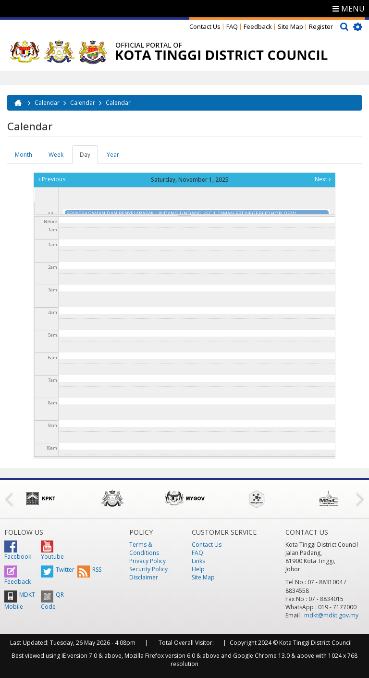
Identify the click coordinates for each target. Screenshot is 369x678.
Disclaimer (143, 577)
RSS (89, 569)
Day (89, 157)
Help (198, 569)
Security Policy (148, 569)
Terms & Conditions (144, 548)
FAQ (232, 26)
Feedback (258, 26)
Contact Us (205, 26)
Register (321, 26)
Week (56, 155)
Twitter (57, 569)
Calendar (47, 103)
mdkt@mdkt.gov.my (331, 615)
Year (113, 155)
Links (198, 561)
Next (323, 179)
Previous (51, 179)
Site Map (290, 26)
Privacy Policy (147, 561)
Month (23, 155)
